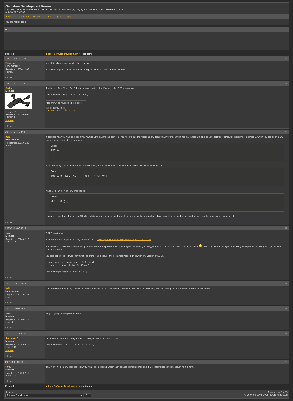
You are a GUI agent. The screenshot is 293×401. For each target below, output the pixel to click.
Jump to (48, 394)
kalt (7, 136)
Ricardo (10, 63)
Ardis (8, 88)
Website (9, 120)
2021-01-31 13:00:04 (15, 333)
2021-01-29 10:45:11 (15, 283)
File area (25, 16)
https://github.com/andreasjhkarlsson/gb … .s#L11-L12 (124, 239)
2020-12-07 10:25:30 (15, 83)
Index (8, 16)
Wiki (16, 16)
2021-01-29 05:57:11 (15, 228)
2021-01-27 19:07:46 (15, 132)
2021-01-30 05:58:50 (15, 308)
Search (47, 16)
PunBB (284, 392)
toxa (8, 233)
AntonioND (11, 338)
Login (68, 16)
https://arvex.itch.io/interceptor (61, 110)
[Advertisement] (78, 41)
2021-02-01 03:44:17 (15, 362)
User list (37, 16)
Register (58, 16)
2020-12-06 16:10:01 (15, 58)
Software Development (66, 54)
